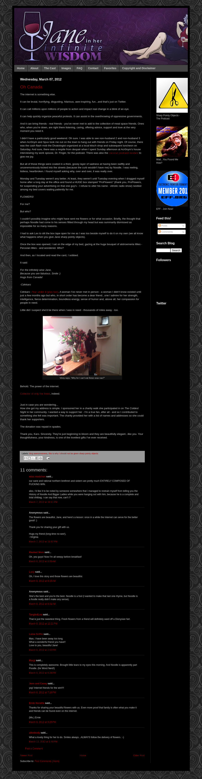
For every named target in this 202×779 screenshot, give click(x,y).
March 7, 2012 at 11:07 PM (43, 541)
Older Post (138, 755)
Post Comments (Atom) (47, 761)
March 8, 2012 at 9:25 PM (42, 722)
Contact (93, 68)
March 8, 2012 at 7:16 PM (42, 692)
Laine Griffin (36, 634)
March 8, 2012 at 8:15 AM (42, 581)
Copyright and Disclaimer (139, 68)
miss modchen (37, 476)
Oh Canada (31, 86)
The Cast (50, 68)
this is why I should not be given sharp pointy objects (73, 453)
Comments (165, 231)
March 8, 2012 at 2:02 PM (42, 650)
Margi (32, 660)
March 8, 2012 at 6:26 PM (42, 672)
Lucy (32, 571)
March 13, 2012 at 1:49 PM (43, 741)
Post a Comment (34, 748)
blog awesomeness (38, 453)
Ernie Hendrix (36, 703)
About (34, 68)
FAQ (79, 68)
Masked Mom (36, 552)
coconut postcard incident (123, 152)
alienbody (34, 732)
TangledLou (35, 614)
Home (21, 68)
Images (66, 68)
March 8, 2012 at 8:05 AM (42, 561)
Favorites (110, 68)
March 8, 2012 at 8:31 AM (42, 603)
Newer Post (26, 755)
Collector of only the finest (35, 393)
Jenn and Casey (38, 683)
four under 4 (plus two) (45, 291)
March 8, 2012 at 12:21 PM (43, 623)
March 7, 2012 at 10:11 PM (43, 502)
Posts (162, 225)
